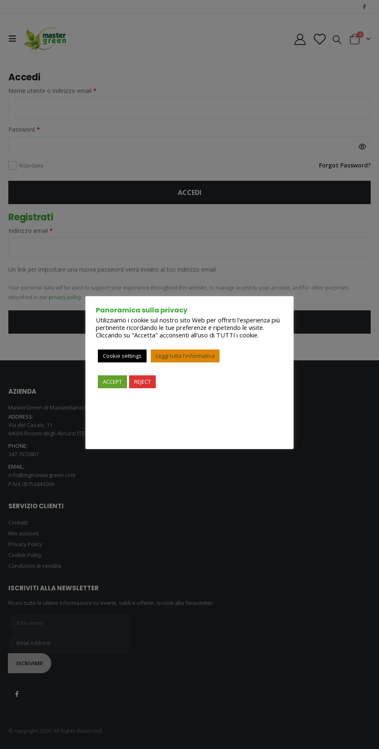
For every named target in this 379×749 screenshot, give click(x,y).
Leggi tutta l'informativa (185, 356)
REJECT (142, 381)
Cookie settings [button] (122, 356)
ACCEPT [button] (112, 381)
